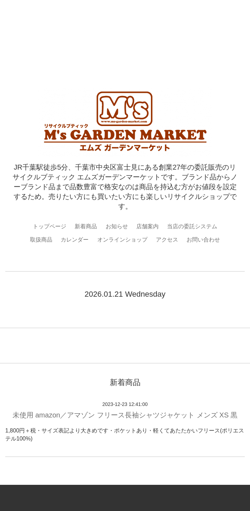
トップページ (49, 226)
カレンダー (75, 240)
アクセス (167, 240)
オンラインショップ (122, 240)
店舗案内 (147, 226)
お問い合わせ (203, 240)
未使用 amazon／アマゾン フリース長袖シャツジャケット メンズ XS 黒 (125, 415)
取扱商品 (41, 240)
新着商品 (86, 226)
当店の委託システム (192, 226)
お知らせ (117, 226)
